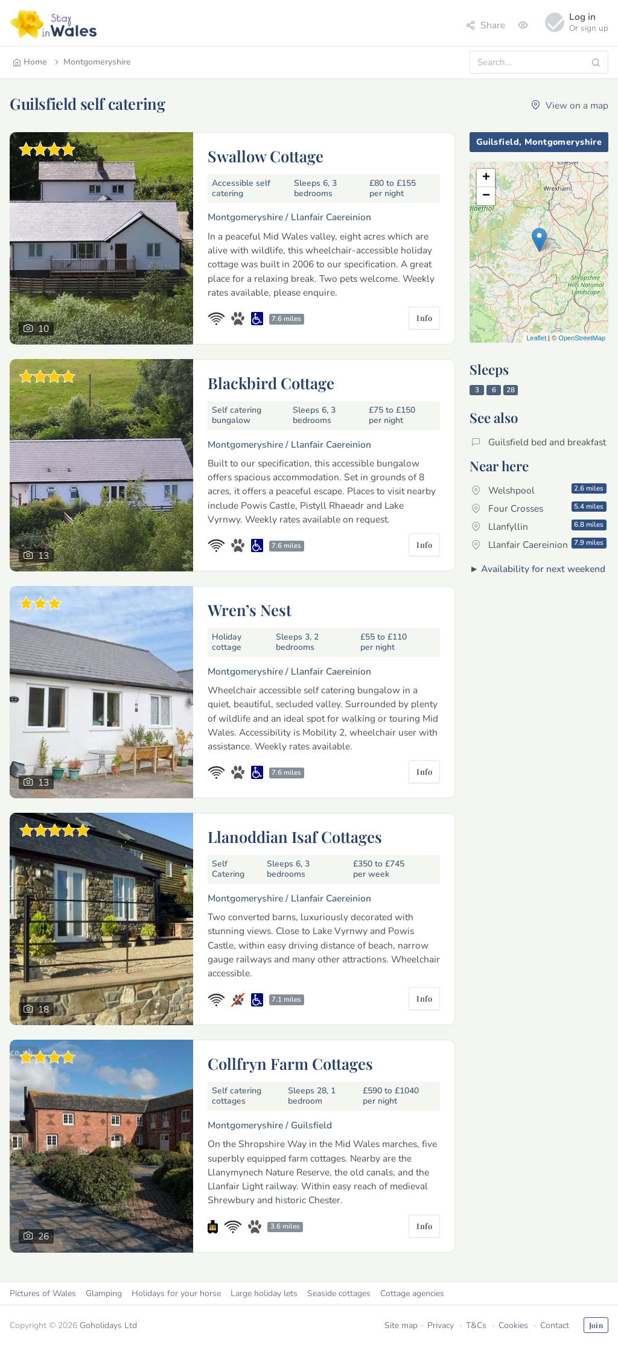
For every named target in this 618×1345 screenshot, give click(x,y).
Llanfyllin (539, 526)
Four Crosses (539, 508)
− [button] (486, 196)
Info (424, 318)
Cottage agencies (412, 1293)
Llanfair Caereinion (539, 544)
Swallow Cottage (265, 155)
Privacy (440, 1325)
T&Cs (476, 1325)
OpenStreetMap (581, 338)
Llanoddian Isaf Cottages (295, 836)
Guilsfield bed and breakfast (538, 442)
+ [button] (486, 178)
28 (510, 390)
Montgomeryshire (92, 62)
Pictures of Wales (43, 1293)
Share (485, 25)
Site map (401, 1325)
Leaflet (536, 338)
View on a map (569, 105)
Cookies (513, 1325)
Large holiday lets (264, 1293)
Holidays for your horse (176, 1293)
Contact (554, 1325)
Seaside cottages (339, 1293)
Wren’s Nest (249, 609)
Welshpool (539, 490)
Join (596, 1325)
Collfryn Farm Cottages (290, 1063)
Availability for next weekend (543, 568)
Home (30, 62)
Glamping (104, 1293)
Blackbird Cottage (271, 382)
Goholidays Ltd (108, 1325)
